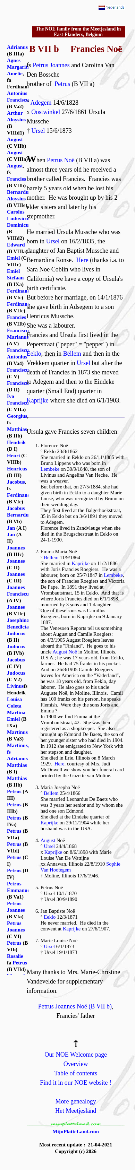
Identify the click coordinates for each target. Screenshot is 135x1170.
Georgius (17, 416)
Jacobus (16, 482)
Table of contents (75, 1073)
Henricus (17, 468)
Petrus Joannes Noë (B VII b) (75, 1006)
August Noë (64, 652)
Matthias (17, 429)
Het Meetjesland (75, 1110)
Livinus (15, 686)
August (48, 840)
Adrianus (17, 47)
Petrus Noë (61, 160)
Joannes (16, 548)
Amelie (15, 73)
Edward (16, 245)
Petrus (62, 83)
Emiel (13, 258)
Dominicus (19, 225)
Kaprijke (38, 400)
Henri (13, 455)
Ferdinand (19, 291)
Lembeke (50, 469)
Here (82, 260)
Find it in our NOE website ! (75, 1082)
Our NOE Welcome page (75, 1054)
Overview (76, 1063)
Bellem (72, 353)
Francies (16, 179)
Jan (11, 528)
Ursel (38, 130)
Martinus (17, 732)
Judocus (16, 633)
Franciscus (19, 370)
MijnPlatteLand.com (75, 1131)
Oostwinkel (45, 112)
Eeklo (34, 353)
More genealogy (75, 1101)
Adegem (40, 102)
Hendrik (16, 442)
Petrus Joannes (51, 65)
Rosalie (15, 956)
